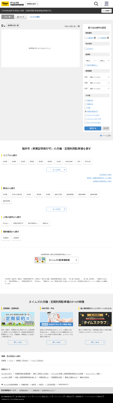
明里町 (32, 161)
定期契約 (103, 38)
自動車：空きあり (22, 360)
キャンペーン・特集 (93, 374)
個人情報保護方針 (6, 396)
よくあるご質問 (6, 377)
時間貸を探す (31, 4)
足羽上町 (88, 161)
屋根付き (90, 104)
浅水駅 (29, 194)
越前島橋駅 (82, 194)
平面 (88, 108)
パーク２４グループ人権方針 (93, 396)
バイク (11, 360)
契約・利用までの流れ (41, 374)
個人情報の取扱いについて (24, 396)
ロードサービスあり (94, 122)
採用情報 (78, 396)
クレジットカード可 (94, 119)
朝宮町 (50, 161)
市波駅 (48, 194)
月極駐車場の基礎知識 (22, 374)
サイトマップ (59, 396)
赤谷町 (23, 161)
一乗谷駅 (38, 194)
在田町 (5, 161)
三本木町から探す (105, 174)
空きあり (90, 48)
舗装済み (90, 100)
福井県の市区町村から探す (102, 181)
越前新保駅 (93, 194)
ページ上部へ (107, 136)
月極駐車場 (36, 390)
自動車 (3, 360)
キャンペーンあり (93, 115)
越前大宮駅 (58, 194)
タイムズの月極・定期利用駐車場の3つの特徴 (67, 374)
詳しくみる (18, 342)
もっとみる (56, 170)
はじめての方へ (6, 374)
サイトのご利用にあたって (43, 396)
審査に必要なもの (71, 377)
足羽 (78, 161)
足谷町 (59, 161)
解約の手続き (84, 377)
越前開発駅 (70, 194)
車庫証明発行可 (92, 111)
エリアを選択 (35, 17)
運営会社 (69, 396)
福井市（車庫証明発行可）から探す (99, 178)
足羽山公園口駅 (17, 194)
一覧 (8, 17)
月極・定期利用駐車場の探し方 (26, 377)
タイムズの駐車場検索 (59, 260)
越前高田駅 (6, 201)
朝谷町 (41, 161)
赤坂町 (14, 161)
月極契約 (90, 38)
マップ (21, 17)
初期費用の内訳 (56, 377)
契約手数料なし (92, 65)
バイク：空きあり (37, 360)
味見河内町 (69, 161)
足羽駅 (5, 194)
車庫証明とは (44, 377)
